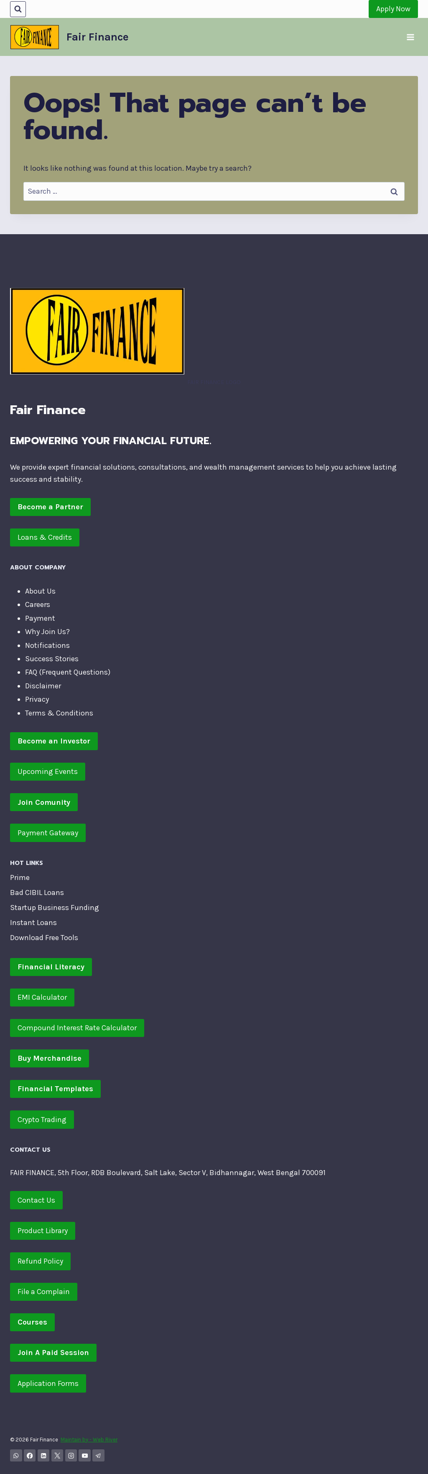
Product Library (43, 1230)
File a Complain (44, 1291)
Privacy (37, 699)
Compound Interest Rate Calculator (77, 1027)
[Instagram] (71, 1455)
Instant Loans (33, 922)
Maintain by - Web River (89, 1439)
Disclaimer (43, 685)
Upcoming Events (48, 771)
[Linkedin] (44, 1455)
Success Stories (52, 658)
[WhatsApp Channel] (16, 1455)
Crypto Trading (42, 1119)
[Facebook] (30, 1455)
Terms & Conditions (59, 713)
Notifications (47, 645)
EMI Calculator (42, 997)
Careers (37, 604)
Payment (40, 618)
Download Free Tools (44, 937)
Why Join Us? (47, 631)
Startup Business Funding (54, 907)
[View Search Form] (18, 9)
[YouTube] (85, 1455)
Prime (20, 877)
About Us (40, 591)
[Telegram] (98, 1455)
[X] (57, 1455)
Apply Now (393, 8)
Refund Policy (40, 1261)
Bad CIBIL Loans (37, 892)
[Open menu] (410, 36)
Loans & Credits (45, 537)
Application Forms (48, 1383)
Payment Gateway (48, 832)
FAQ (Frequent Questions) (67, 672)
